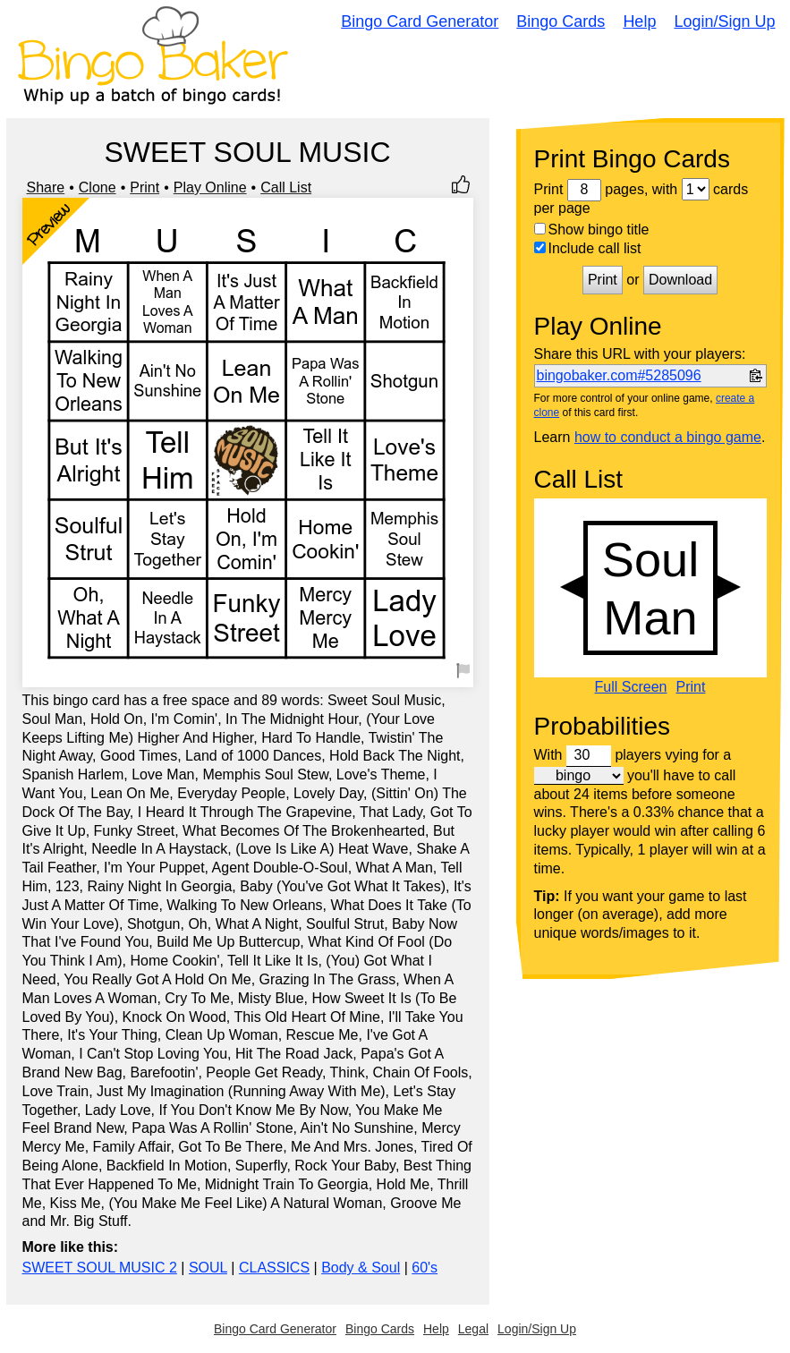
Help (639, 21)
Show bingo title (592, 229)
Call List (285, 187)
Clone (97, 187)
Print (144, 187)
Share (46, 187)
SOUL (208, 1267)
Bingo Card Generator (419, 21)
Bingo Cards (560, 21)
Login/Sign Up (724, 21)
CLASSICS (274, 1267)
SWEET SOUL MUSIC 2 (99, 1267)
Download (680, 279)
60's (424, 1267)
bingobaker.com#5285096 (619, 375)
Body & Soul (360, 1267)
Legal (473, 1329)
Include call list (587, 248)
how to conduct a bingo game (667, 437)
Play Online (210, 187)
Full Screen (631, 687)
